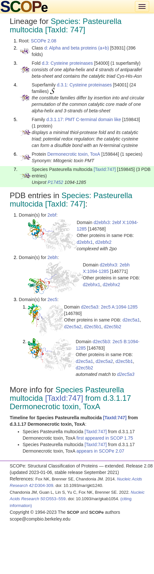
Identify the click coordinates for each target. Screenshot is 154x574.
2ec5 (52, 299)
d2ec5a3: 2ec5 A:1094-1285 (109, 307)
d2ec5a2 (73, 326)
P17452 (55, 182)
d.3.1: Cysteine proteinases (84, 84)
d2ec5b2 (112, 326)
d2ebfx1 (85, 242)
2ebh (53, 257)
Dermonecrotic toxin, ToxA (73, 154)
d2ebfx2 (103, 242)
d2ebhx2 (111, 284)
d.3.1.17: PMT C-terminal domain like (83, 119)
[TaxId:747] (105, 169)
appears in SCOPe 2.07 (100, 451)
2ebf (52, 215)
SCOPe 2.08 (43, 40)
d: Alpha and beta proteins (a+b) (76, 48)
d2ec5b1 (93, 326)
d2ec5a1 (131, 319)
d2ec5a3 (126, 374)
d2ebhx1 (91, 284)
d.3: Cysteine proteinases (67, 63)
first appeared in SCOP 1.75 (104, 438)
